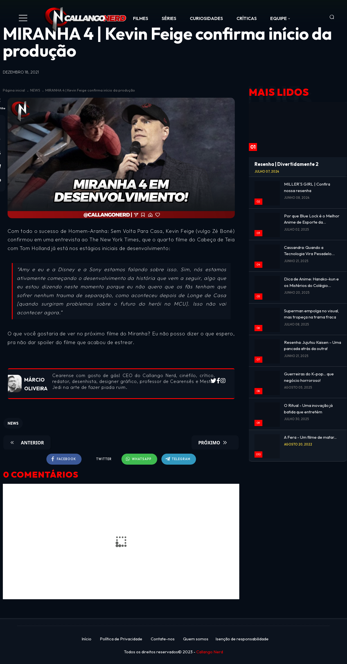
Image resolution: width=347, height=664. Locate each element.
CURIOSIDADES (206, 18)
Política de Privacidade (121, 638)
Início (86, 638)
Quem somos (195, 638)
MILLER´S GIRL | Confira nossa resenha (307, 187)
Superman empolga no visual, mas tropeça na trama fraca (311, 314)
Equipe (278, 18)
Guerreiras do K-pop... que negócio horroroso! (309, 377)
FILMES (140, 18)
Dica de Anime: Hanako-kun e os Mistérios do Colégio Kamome (311, 282)
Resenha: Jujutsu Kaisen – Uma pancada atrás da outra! (312, 345)
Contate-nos (163, 638)
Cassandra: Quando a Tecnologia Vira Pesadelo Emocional (308, 251)
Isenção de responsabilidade (242, 638)
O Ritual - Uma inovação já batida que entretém (308, 409)
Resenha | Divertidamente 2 (286, 164)
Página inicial (14, 90)
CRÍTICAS (246, 18)
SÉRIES (169, 18)
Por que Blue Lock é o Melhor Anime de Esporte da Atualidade (311, 219)
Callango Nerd (209, 651)
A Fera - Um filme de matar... (310, 437)
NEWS (35, 90)
